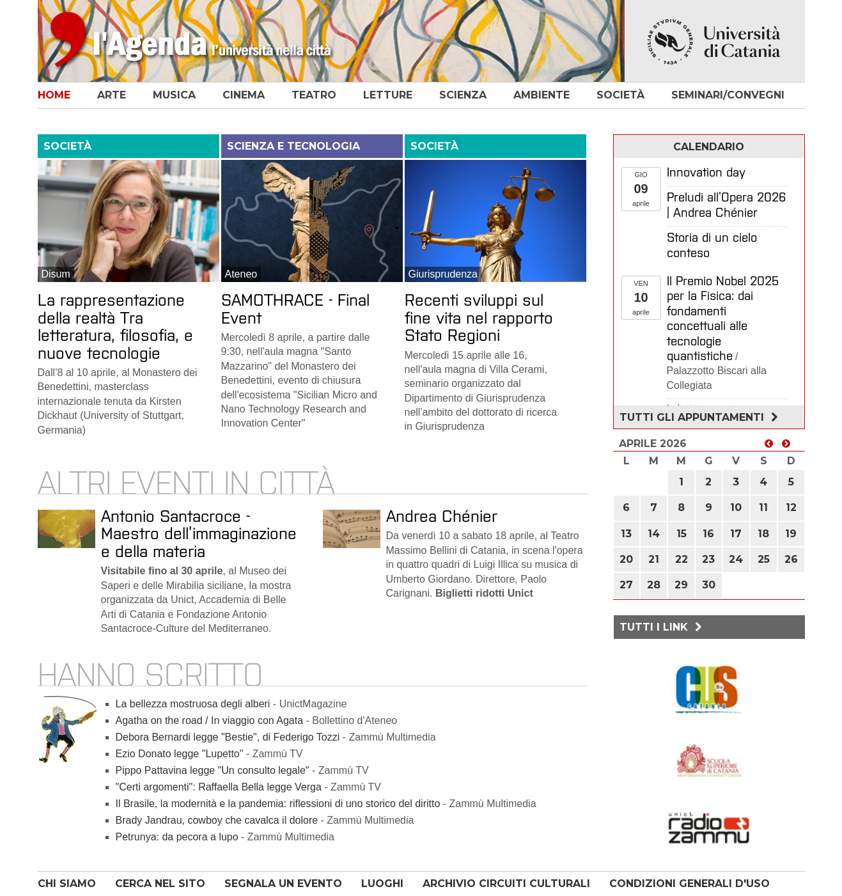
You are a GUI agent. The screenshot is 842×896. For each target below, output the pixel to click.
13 (626, 534)
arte (111, 95)
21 (653, 559)
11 (763, 507)
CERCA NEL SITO (160, 883)
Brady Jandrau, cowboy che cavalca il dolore (217, 820)
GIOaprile (641, 189)
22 (681, 559)
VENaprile (641, 297)
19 (791, 534)
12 (791, 507)
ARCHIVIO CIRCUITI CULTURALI (506, 883)
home (54, 95)
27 (626, 585)
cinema (243, 95)
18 (763, 534)
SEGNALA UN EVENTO (283, 883)
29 (681, 585)
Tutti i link (662, 627)
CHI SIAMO (67, 883)
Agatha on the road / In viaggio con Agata (210, 720)
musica (174, 95)
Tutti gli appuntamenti (700, 417)
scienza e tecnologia (293, 146)
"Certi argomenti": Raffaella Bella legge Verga (219, 787)
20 (626, 559)
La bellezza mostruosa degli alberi (193, 703)
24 (736, 559)
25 (764, 559)
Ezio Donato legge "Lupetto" (180, 753)
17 (736, 534)
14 (654, 534)
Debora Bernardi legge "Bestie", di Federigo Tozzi (229, 737)
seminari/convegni (727, 95)
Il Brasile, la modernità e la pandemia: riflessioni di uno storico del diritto (278, 803)
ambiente (541, 95)
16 (708, 534)
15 (681, 534)
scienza (463, 95)
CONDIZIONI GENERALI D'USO (689, 883)
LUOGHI (382, 883)
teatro (314, 95)
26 (791, 559)
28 (653, 585)
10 (736, 507)
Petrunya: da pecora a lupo (177, 836)
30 (708, 585)
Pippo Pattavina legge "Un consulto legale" (212, 770)
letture (387, 95)
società (620, 95)
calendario (708, 147)
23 (708, 559)
